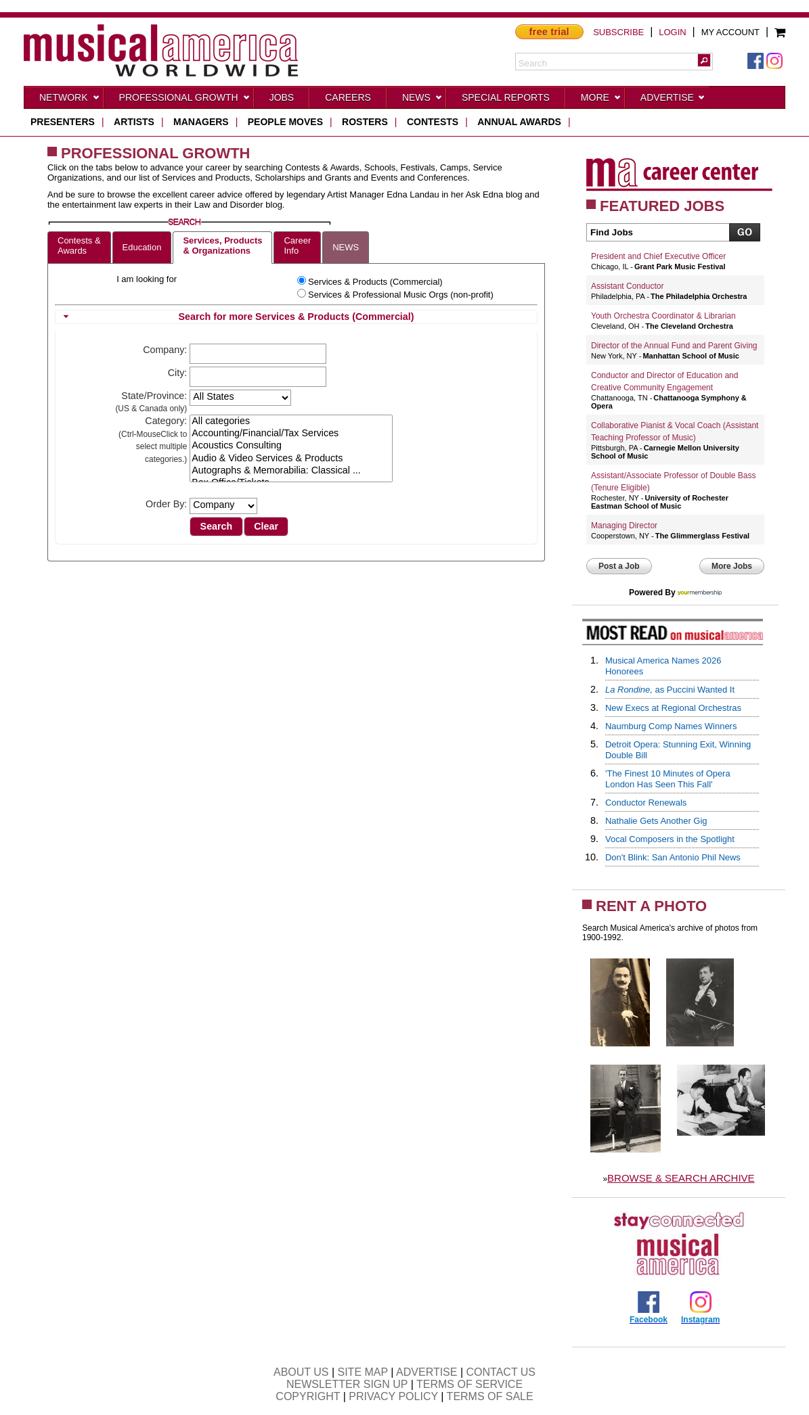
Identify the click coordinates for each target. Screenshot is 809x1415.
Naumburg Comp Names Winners (671, 726)
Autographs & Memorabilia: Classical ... (291, 471)
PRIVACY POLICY (393, 1396)
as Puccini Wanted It (670, 690)
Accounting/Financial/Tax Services (291, 433)
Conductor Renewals (645, 802)
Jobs (281, 97)
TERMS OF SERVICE (469, 1384)
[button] (704, 60)
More (601, 100)
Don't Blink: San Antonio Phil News (673, 857)
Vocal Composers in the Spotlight (670, 839)
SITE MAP (363, 1372)
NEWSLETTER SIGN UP (347, 1384)
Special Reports (506, 97)
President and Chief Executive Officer (658, 256)
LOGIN (672, 32)
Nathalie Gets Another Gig (656, 821)
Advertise (672, 100)
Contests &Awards (79, 245)
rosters (365, 121)
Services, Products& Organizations (222, 245)
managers (201, 121)
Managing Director (624, 525)
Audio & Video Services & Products (291, 459)
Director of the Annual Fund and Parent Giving (674, 345)
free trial (549, 31)
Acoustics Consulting (291, 446)
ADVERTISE (426, 1372)
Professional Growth (184, 100)
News (422, 100)
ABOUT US (301, 1372)
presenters (62, 121)
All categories (291, 421)
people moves (285, 121)
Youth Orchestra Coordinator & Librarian (663, 316)
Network (69, 100)
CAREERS (348, 97)
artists (134, 121)
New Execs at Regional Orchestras (673, 708)
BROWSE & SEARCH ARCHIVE (681, 1178)
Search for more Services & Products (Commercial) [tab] (237, 316)
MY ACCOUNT (730, 32)
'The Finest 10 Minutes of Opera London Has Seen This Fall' (667, 778)
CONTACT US (501, 1372)
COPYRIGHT (308, 1396)
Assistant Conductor (627, 286)
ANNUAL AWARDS (519, 121)
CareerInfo (297, 245)
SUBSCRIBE (618, 32)
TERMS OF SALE (490, 1396)
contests (432, 121)
